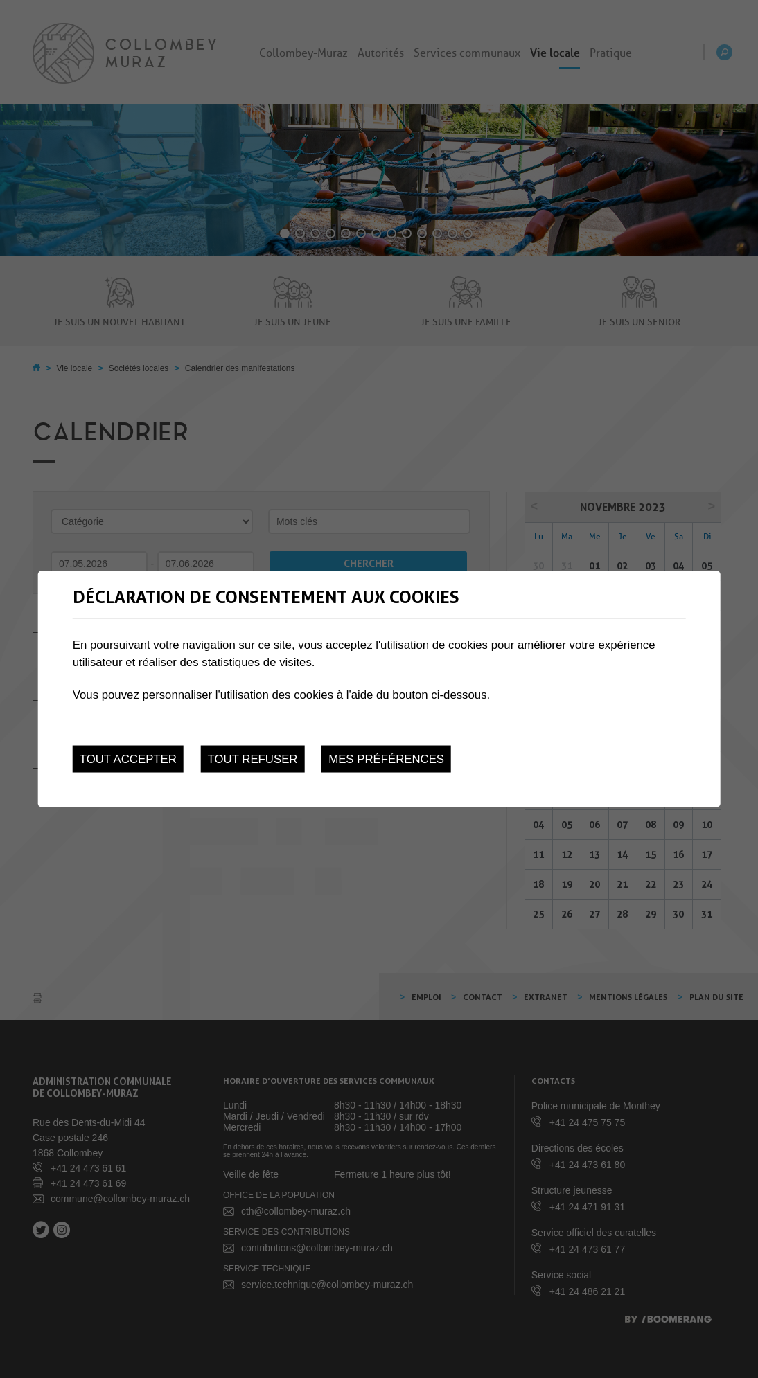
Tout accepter (128, 758)
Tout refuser (253, 758)
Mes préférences (386, 758)
